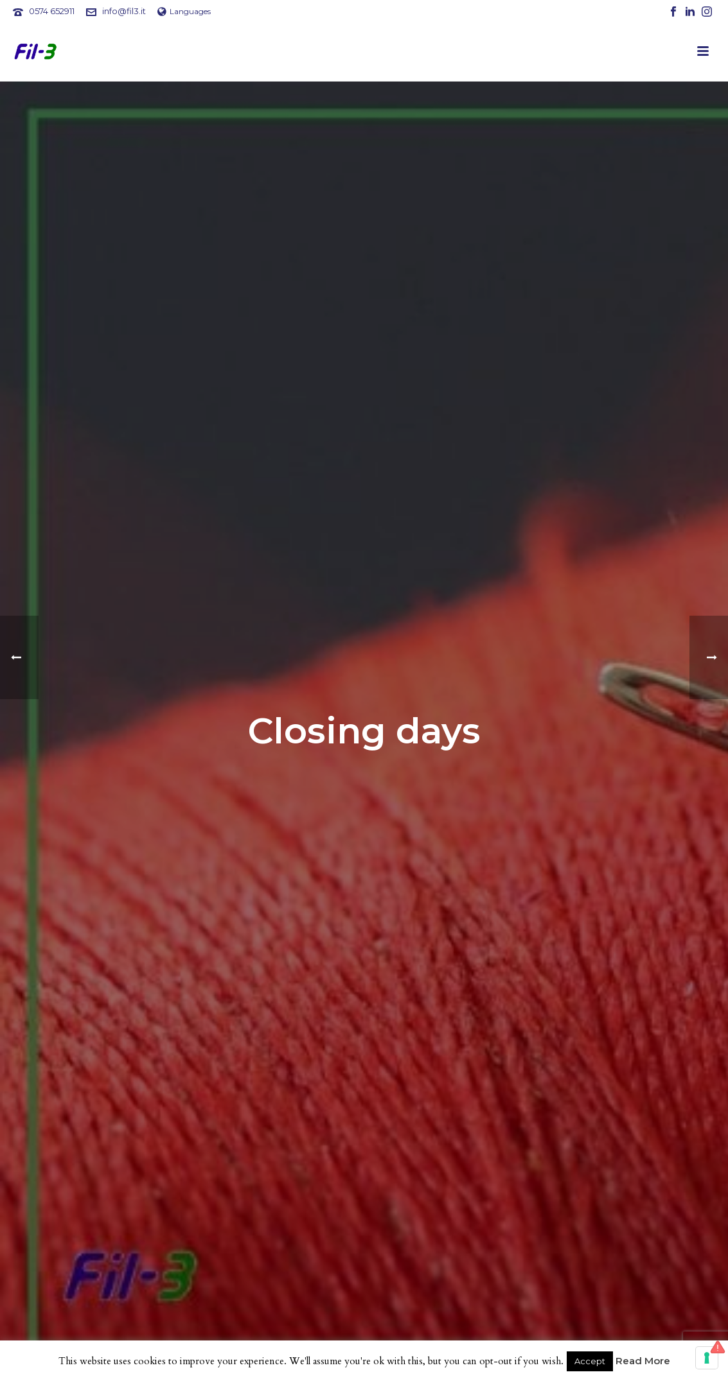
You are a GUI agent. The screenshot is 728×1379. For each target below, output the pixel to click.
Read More (643, 1361)
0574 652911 (52, 11)
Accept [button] (589, 1361)
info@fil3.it (124, 11)
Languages (184, 11)
